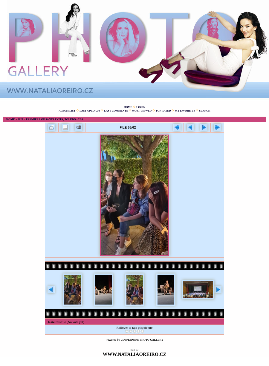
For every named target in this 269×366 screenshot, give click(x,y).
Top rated (163, 110)
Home (128, 107)
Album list (67, 110)
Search (204, 110)
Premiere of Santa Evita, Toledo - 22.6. (55, 119)
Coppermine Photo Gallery (142, 339)
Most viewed (142, 110)
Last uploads (90, 110)
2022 (20, 119)
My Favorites (185, 110)
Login (140, 107)
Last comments (116, 110)
